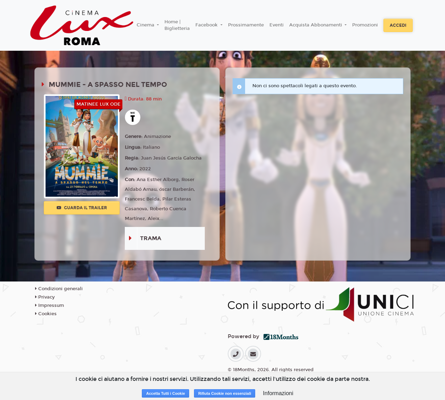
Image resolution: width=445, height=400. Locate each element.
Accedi (398, 25)
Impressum (49, 305)
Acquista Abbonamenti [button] (316, 25)
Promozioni (365, 25)
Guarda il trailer (82, 207)
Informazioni (278, 393)
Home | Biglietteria (177, 25)
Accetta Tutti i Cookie (165, 393)
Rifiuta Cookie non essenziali (224, 393)
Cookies (46, 314)
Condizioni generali (59, 289)
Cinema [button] (146, 25)
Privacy (45, 297)
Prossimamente (246, 25)
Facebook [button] (207, 25)
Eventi (276, 25)
